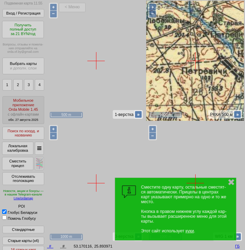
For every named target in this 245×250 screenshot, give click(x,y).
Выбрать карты (23, 65)
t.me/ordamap (23, 198)
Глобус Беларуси (19, 212)
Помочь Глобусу (19, 218)
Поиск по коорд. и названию (23, 133)
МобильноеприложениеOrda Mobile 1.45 (23, 110)
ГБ (237, 246)
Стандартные (23, 229)
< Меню (72, 7)
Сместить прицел (17, 163)
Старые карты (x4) (23, 241)
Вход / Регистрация (23, 13)
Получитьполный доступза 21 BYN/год (23, 29)
